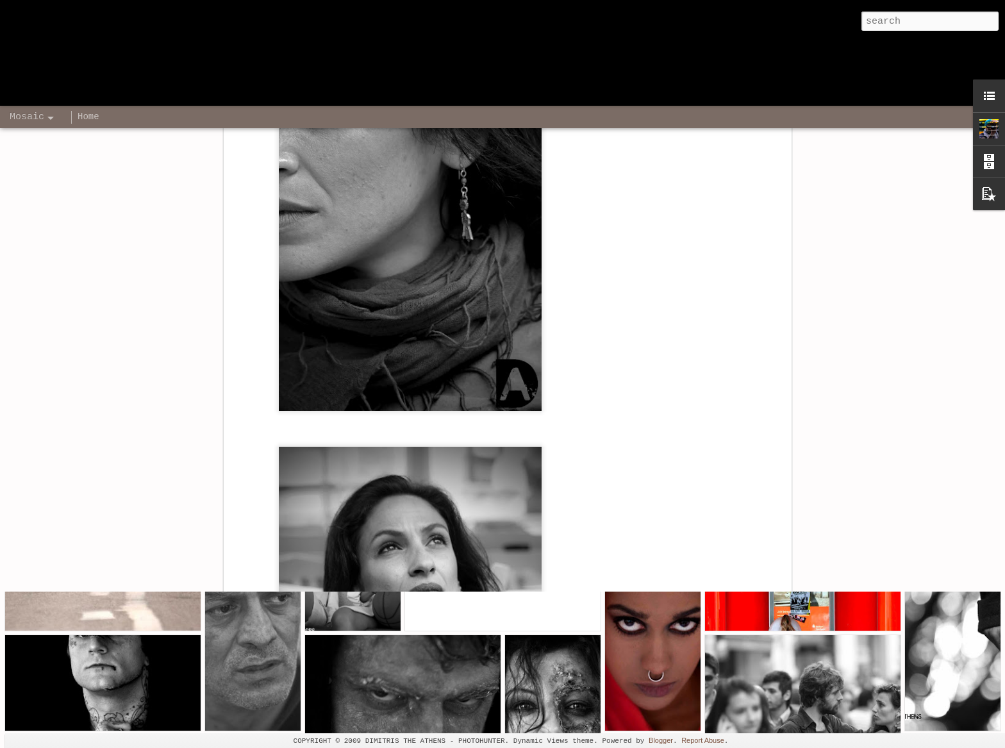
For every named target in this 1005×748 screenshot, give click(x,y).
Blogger (661, 740)
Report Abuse (702, 740)
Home (88, 117)
